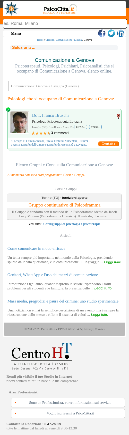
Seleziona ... (23, 47)
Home (40, 39)
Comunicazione (64, 39)
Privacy (88, 329)
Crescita (49, 39)
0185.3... (81, 126)
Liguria (78, 39)
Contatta (108, 143)
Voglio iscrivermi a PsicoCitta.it (70, 413)
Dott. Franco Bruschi (50, 115)
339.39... (95, 126)
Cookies (99, 329)
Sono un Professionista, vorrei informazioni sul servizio (70, 402)
